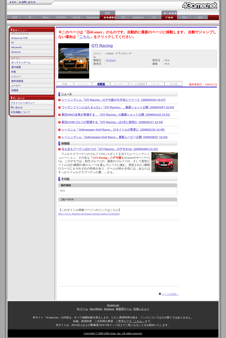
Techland (111, 60)
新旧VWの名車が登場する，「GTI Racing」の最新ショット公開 (116, 114)
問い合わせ (17, 107)
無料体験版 (17, 81)
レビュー (16, 76)
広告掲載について (20, 112)
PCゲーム (82, 308)
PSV (184, 17)
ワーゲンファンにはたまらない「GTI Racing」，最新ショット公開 (118, 107)
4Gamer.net (113, 305)
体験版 (101, 84)
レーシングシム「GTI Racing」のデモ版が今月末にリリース (113, 99)
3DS (200, 17)
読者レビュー (141, 308)
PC (30, 17)
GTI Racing (102, 45)
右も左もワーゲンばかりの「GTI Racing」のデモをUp (110, 149)
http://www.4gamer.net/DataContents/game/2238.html (88, 213)
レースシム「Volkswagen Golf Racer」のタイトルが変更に (113, 129)
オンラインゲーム (21, 62)
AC (154, 17)
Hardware (138, 17)
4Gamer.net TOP (19, 38)
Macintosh (16, 47)
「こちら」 (138, 321)
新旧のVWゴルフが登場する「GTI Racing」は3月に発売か (112, 122)
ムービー (16, 85)
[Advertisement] (95, 253)
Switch (76, 17)
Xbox (46, 17)
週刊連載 (16, 67)
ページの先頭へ (170, 294)
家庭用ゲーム (124, 308)
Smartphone (92, 17)
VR (123, 17)
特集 (13, 71)
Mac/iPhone (96, 308)
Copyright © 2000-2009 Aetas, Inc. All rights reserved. (113, 333)
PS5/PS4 (61, 17)
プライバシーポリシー (23, 102)
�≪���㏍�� (169, 15)
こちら (84, 37)
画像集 (15, 90)
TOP (14, 17)
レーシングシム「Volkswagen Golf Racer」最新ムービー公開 (114, 137)
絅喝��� (107, 15)
